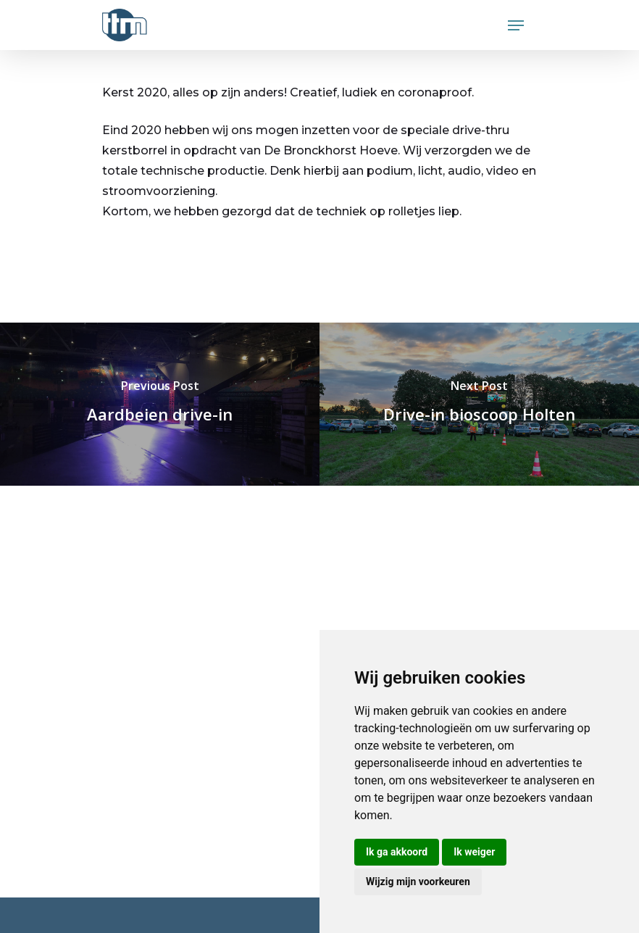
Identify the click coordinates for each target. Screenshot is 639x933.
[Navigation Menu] (516, 25)
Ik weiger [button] (474, 852)
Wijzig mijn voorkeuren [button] (418, 881)
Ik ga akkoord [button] (396, 852)
